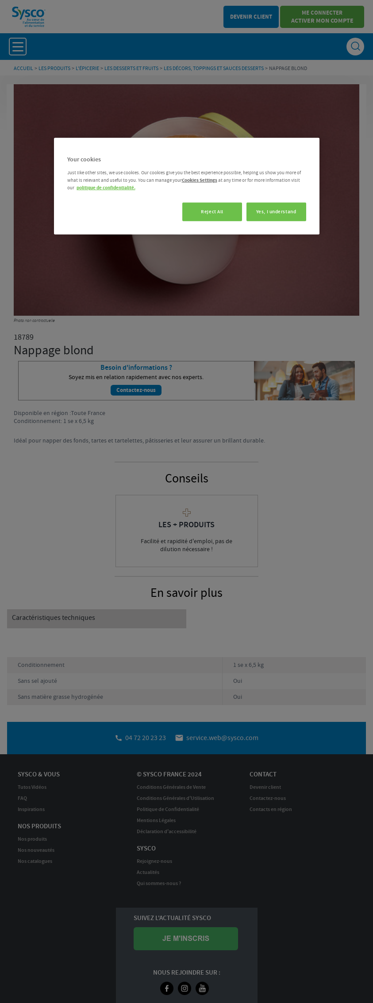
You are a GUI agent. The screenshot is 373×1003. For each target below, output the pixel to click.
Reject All (210, 211)
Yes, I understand (276, 211)
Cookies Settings (199, 180)
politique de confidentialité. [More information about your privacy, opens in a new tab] (106, 187)
